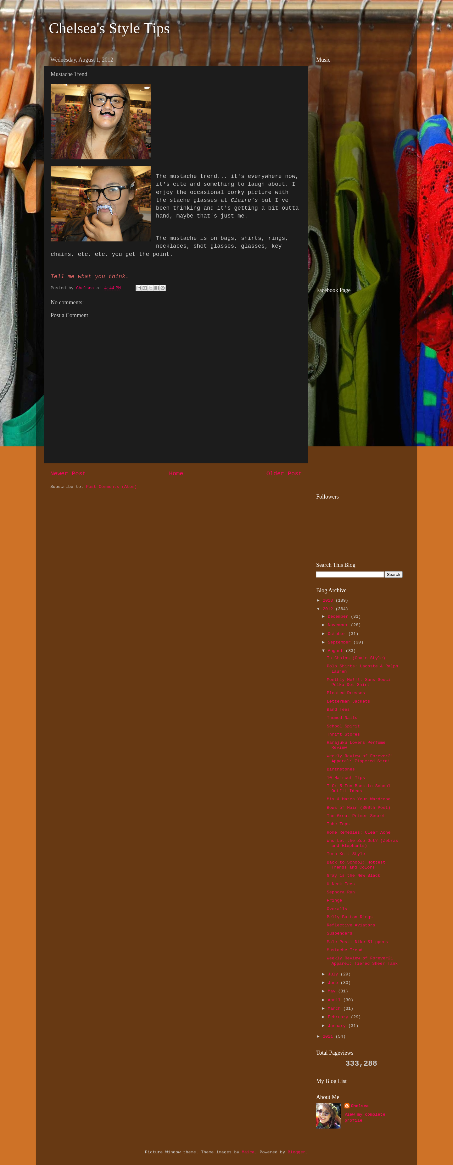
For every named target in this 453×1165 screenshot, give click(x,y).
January (338, 1026)
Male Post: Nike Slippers (357, 942)
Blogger (296, 1152)
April (335, 1000)
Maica (248, 1152)
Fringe (334, 900)
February (339, 1017)
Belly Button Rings (350, 917)
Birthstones (341, 769)
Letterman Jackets (348, 701)
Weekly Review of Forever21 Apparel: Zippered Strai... (362, 759)
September (340, 642)
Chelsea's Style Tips (109, 28)
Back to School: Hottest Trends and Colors (356, 865)
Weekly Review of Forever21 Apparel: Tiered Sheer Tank (362, 961)
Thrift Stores (343, 734)
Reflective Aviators (351, 925)
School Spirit (343, 726)
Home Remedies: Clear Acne (359, 832)
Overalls (337, 909)
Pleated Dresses (346, 693)
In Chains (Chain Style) (356, 658)
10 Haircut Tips (346, 778)
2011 (329, 1036)
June (334, 982)
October (338, 634)
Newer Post (68, 473)
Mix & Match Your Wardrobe (359, 799)
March (335, 1008)
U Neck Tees (341, 884)
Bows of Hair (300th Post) (359, 807)
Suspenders (339, 933)
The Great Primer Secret (356, 816)
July (334, 974)
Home (176, 473)
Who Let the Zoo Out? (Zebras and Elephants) (362, 843)
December (339, 616)
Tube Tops (338, 824)
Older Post (284, 473)
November (339, 625)
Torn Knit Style (346, 854)
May (333, 991)
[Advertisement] (355, 236)
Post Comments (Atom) (111, 486)
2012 (329, 609)
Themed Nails (342, 717)
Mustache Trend (344, 950)
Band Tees (338, 709)
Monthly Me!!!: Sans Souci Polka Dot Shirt (359, 682)
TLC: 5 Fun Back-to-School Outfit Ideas (359, 788)
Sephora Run (341, 892)
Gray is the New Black (353, 875)
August (337, 651)
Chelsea (360, 1106)
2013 (329, 600)
